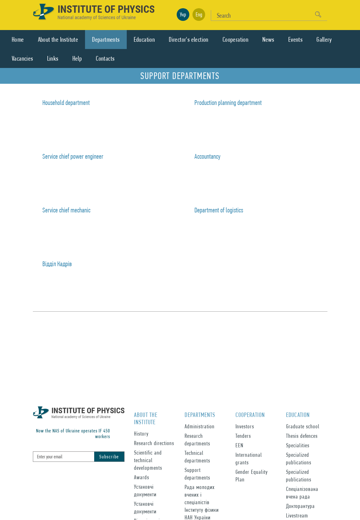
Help (77, 58)
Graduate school (303, 426)
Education (144, 39)
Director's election (189, 39)
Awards (141, 477)
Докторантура (300, 506)
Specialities (297, 445)
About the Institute (58, 39)
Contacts (105, 58)
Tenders (243, 435)
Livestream (297, 515)
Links (52, 58)
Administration (200, 426)
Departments (105, 39)
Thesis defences (302, 435)
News (268, 39)
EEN (239, 445)
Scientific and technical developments (148, 460)
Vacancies (22, 58)
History (141, 433)
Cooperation (235, 39)
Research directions (154, 443)
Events (295, 39)
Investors (244, 426)
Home (18, 39)
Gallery (324, 39)
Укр (183, 14)
